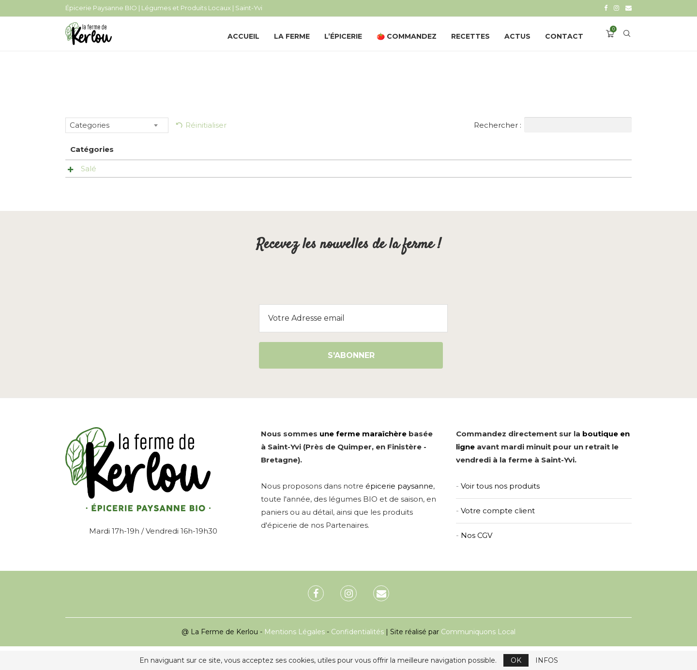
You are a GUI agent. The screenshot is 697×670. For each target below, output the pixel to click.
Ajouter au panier (586, 171)
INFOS (546, 660)
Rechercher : (553, 124)
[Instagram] (616, 7)
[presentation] (348, 309)
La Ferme (292, 35)
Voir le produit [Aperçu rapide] (383, 170)
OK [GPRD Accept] (516, 660)
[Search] (627, 35)
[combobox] (116, 124)
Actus (517, 35)
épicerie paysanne (399, 509)
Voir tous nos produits (500, 509)
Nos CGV (476, 558)
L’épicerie (343, 35)
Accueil (243, 35)
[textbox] (117, 124)
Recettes (470, 35)
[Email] (628, 7)
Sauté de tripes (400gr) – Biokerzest (244, 167)
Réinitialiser (206, 124)
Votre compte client (498, 533)
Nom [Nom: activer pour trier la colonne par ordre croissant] (187, 148)
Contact (564, 35)
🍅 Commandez (407, 35)
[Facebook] (605, 7)
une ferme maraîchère (363, 457)
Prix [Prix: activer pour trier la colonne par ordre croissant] (453, 148)
